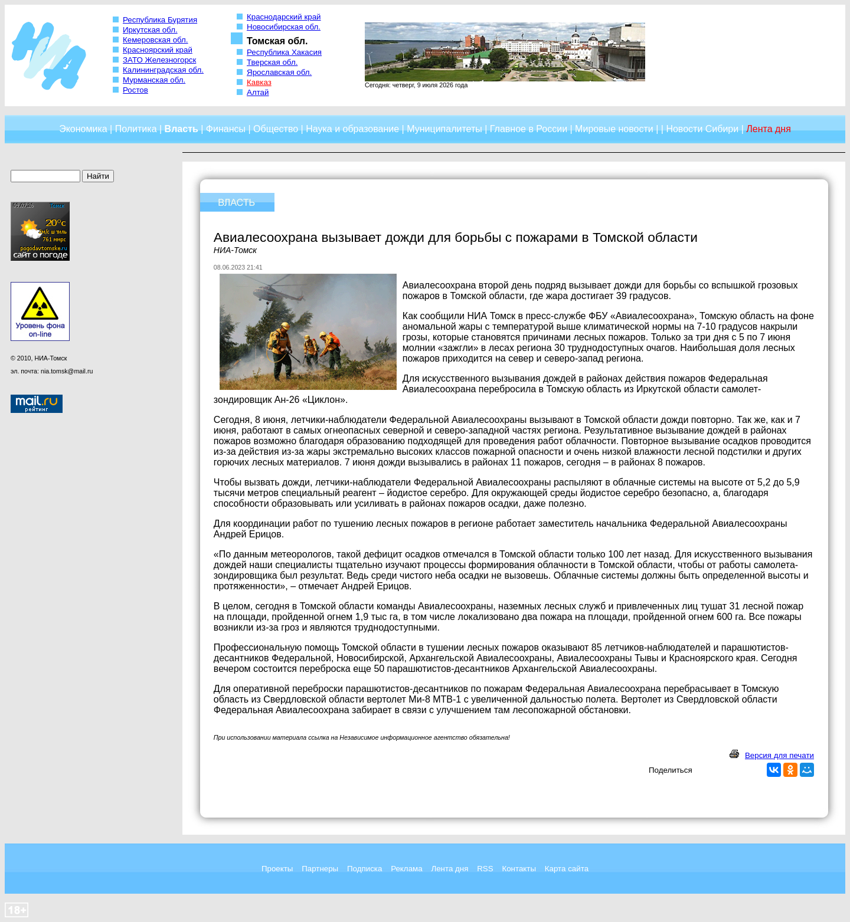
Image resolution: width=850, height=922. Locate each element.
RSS (485, 868)
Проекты (277, 868)
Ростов (135, 90)
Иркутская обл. (150, 29)
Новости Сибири (702, 129)
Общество (275, 129)
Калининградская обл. (163, 69)
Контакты (519, 868)
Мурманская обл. (154, 80)
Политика (136, 129)
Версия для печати (779, 755)
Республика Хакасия (284, 52)
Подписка (364, 868)
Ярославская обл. (279, 72)
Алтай (258, 92)
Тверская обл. (272, 62)
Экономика (83, 129)
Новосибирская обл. (284, 26)
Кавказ (259, 82)
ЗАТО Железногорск (159, 59)
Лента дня (449, 868)
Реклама (406, 868)
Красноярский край (157, 49)
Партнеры (320, 868)
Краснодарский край (284, 16)
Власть (181, 129)
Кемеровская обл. (155, 39)
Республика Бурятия (160, 19)
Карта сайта (567, 868)
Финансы (226, 129)
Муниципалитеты (444, 129)
